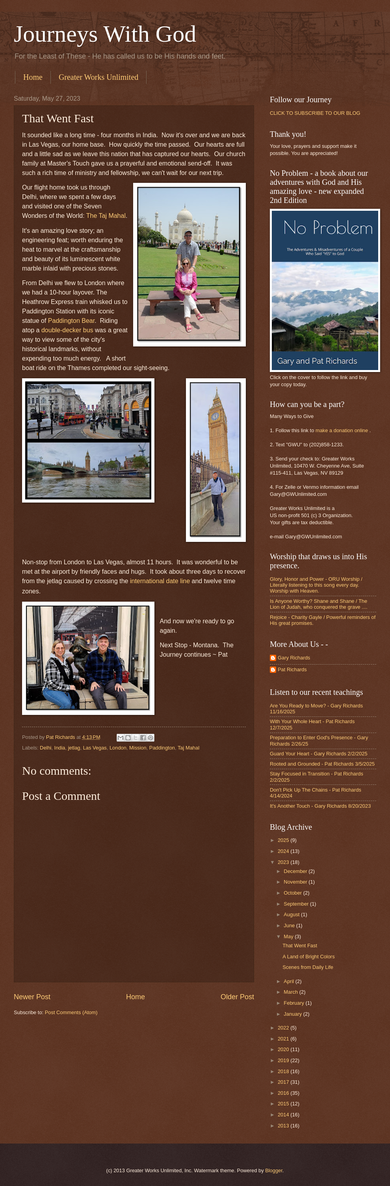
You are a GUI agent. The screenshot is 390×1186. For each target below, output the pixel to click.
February (294, 1003)
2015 (284, 1104)
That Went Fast (299, 945)
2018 (284, 1071)
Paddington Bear (71, 320)
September (297, 904)
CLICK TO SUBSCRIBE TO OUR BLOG (315, 113)
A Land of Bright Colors (308, 956)
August (292, 914)
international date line (160, 581)
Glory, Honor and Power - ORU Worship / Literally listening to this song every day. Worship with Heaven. (316, 585)
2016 (284, 1093)
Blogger (273, 1170)
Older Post (237, 997)
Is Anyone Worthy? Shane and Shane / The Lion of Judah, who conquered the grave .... (319, 604)
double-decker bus (67, 330)
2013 (284, 1126)
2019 (284, 1060)
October (293, 893)
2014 (284, 1115)
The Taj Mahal (106, 215)
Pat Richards (292, 669)
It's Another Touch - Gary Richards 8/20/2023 (320, 806)
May (289, 936)
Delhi (45, 748)
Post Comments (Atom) (71, 1012)
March (291, 992)
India (59, 748)
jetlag (74, 748)
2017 (284, 1082)
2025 (284, 840)
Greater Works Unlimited (98, 77)
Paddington (162, 748)
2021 (284, 1039)
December (296, 871)
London (118, 748)
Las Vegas (95, 748)
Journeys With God (105, 34)
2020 (284, 1049)
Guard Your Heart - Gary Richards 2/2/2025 (319, 754)
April (289, 981)
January (293, 1014)
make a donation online (342, 430)
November (296, 882)
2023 (284, 862)
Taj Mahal (188, 748)
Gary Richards (294, 658)
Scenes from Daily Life (307, 967)
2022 (284, 1028)
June (290, 925)
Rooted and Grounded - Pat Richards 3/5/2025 (322, 764)
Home (33, 77)
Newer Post (32, 997)
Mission (138, 748)
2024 (284, 851)
